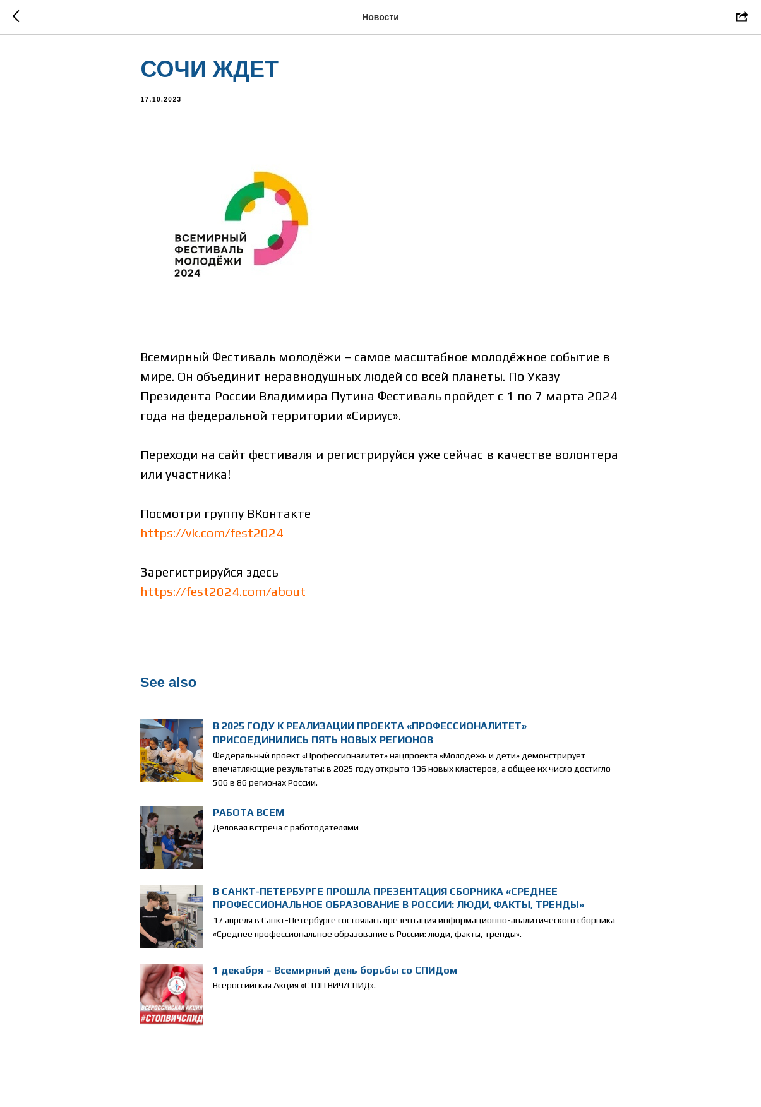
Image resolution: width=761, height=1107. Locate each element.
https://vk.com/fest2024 (212, 537)
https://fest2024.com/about (223, 596)
